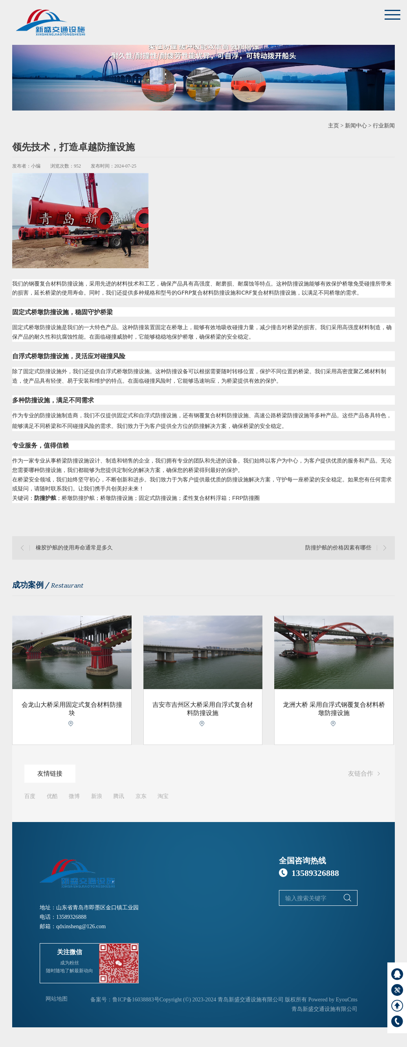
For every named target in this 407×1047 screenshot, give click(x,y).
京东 (141, 796)
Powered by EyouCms (332, 1000)
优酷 (52, 796)
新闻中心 (356, 126)
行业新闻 (384, 126)
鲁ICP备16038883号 (136, 1000)
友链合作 (365, 774)
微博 (74, 796)
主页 (333, 126)
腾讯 (118, 796)
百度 (29, 796)
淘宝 (163, 796)
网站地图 (57, 999)
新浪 (96, 796)
